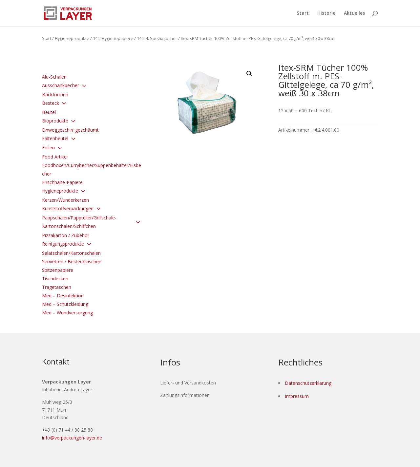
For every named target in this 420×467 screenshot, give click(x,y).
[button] (249, 74)
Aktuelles (354, 13)
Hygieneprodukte (72, 38)
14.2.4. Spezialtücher (157, 38)
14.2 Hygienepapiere (113, 38)
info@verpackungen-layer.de (72, 438)
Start (303, 13)
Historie (326, 13)
